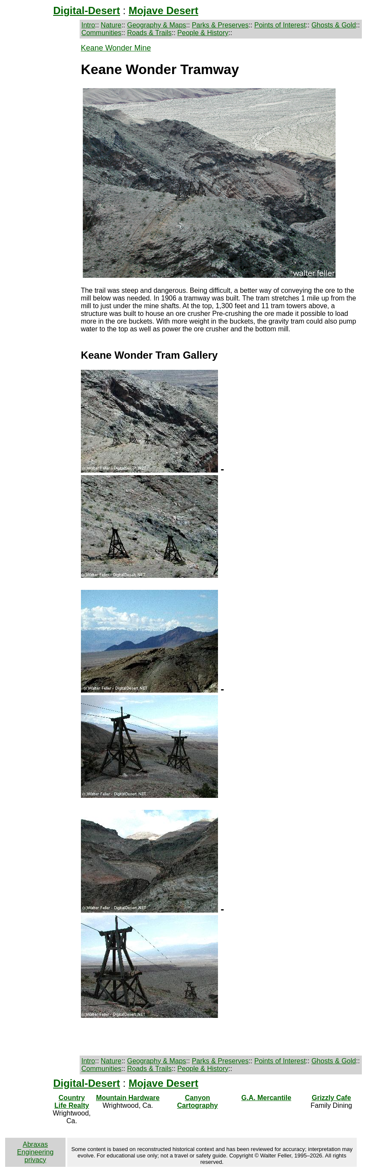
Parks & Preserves (220, 25)
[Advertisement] (40, 172)
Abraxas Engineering (35, 1148)
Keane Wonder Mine (116, 48)
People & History (202, 32)
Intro (88, 25)
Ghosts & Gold (333, 25)
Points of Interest (280, 25)
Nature (111, 25)
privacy (35, 1159)
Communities (101, 32)
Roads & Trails (149, 32)
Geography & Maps (156, 25)
